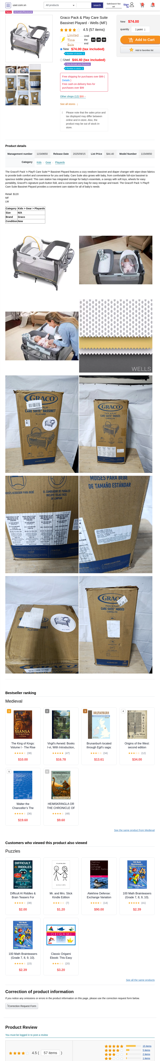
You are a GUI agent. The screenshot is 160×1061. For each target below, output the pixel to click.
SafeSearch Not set (113, 5)
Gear (48, 162)
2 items (146, 1054)
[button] (152, 4)
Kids (39, 162)
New (84, 51)
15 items (147, 1046)
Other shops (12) (73, 96)
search (97, 5)
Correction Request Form (21, 1005)
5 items (146, 1050)
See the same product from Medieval (134, 830)
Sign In (126, 5)
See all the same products (140, 980)
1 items (146, 1058)
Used (84, 64)
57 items (50, 1053)
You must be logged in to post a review (26, 1035)
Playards (60, 162)
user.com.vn (19, 5)
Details (66, 80)
